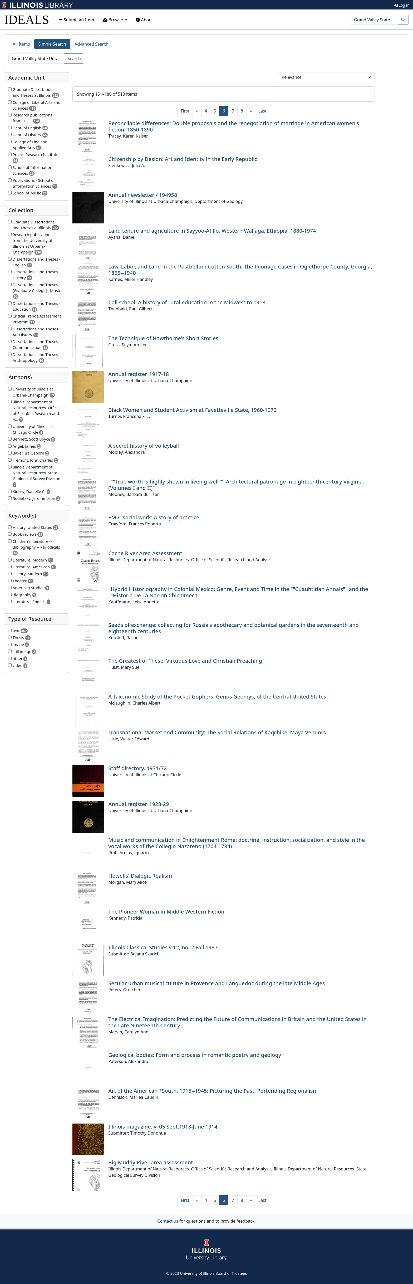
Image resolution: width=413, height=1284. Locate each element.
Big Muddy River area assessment (150, 1162)
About (144, 20)
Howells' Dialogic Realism (140, 875)
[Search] (374, 20)
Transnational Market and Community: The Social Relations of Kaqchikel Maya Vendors (217, 732)
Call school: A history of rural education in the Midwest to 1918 (186, 302)
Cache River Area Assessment (145, 553)
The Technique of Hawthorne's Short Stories (163, 338)
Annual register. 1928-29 (138, 804)
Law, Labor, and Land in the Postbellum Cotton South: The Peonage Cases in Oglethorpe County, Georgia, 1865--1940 (240, 269)
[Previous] (197, 111)
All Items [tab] (21, 44)
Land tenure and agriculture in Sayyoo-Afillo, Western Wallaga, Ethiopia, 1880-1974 (212, 230)
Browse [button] (113, 20)
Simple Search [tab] (52, 44)
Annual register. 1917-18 (138, 374)
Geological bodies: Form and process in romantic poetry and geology (194, 1054)
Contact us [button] (167, 1221)
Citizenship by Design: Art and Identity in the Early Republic (182, 159)
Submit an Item (76, 20)
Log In (402, 5)
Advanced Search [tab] (91, 44)
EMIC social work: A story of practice (153, 517)
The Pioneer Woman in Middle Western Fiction (166, 911)
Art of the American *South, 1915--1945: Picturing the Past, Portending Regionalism (213, 1090)
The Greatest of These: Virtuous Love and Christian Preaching (185, 660)
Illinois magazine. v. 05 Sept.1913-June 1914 (162, 1126)
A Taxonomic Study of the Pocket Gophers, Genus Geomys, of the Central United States (217, 696)
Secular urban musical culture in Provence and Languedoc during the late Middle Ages (216, 983)
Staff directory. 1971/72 (137, 768)
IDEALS (26, 20)
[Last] (262, 111)
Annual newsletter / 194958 (142, 194)
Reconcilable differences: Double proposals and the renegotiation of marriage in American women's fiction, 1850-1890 (233, 126)
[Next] (250, 111)
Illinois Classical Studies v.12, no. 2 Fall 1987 (163, 947)
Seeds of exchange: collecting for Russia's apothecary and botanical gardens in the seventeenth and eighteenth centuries (233, 628)
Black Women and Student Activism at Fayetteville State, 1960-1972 (192, 409)
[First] (185, 111)
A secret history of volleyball (143, 445)
